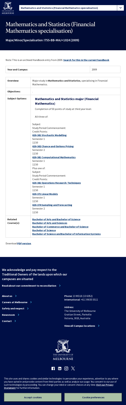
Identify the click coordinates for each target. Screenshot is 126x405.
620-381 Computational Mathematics (54, 157)
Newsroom (8, 314)
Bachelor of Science (44, 230)
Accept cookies (33, 397)
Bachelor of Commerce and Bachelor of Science (60, 226)
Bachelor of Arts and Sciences (49, 223)
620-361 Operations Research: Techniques (56, 182)
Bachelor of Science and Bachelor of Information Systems (66, 233)
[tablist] (71, 8)
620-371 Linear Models (45, 194)
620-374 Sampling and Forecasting (52, 205)
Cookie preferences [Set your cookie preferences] (93, 397)
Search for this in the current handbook (86, 60)
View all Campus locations (79, 325)
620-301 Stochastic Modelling (49, 135)
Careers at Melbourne (14, 302)
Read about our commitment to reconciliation (29, 285)
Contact (7, 321)
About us (7, 296)
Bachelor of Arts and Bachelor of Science (56, 219)
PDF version (24, 243)
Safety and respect (13, 308)
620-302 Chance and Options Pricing (53, 146)
